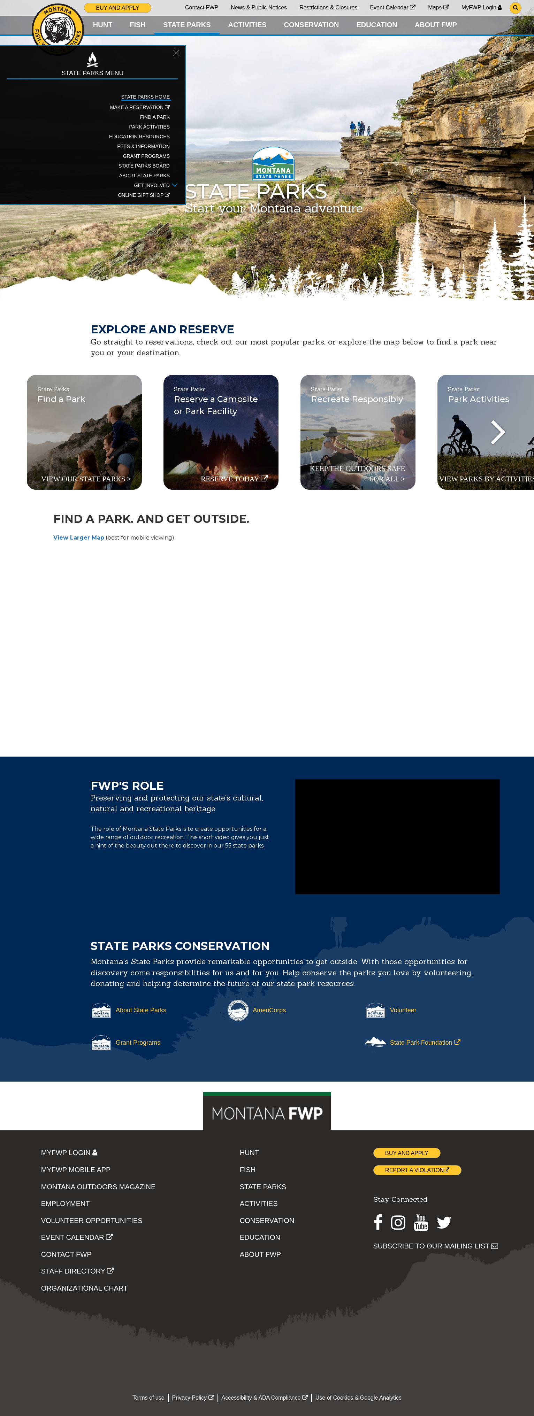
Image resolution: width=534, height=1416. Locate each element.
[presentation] (498, 432)
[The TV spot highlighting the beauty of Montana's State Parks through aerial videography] (397, 836)
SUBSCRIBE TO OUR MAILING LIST (435, 1246)
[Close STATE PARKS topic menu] (78, 67)
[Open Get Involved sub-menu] (76, 197)
